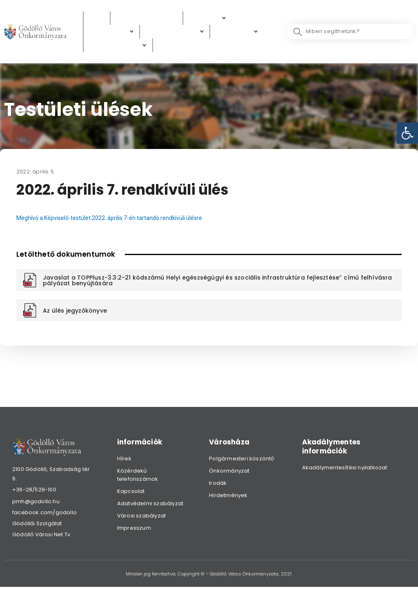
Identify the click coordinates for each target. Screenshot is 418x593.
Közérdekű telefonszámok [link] (137, 477)
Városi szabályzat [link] (141, 518)
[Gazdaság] (237, 33)
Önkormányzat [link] (229, 473)
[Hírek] (97, 18)
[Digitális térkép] (174, 33)
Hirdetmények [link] (228, 497)
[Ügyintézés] (111, 33)
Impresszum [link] (134, 530)
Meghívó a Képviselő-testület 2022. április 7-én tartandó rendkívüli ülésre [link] (112, 220)
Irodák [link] (218, 485)
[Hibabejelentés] (118, 47)
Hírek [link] (124, 460)
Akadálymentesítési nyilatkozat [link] (344, 469)
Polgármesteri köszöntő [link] (241, 460)
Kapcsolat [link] (131, 493)
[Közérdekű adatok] (146, 18)
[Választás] (174, 47)
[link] (407, 133)
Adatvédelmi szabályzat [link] (150, 505)
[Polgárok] (207, 18)
